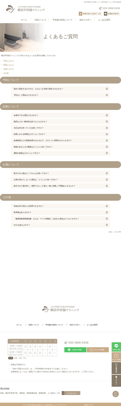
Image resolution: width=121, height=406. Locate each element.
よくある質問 (104, 20)
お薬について (8, 69)
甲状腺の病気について (62, 20)
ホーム (24, 20)
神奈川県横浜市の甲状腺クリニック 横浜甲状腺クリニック (42, 404)
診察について (8, 65)
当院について (40, 20)
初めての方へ (85, 20)
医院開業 (86, 404)
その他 (6, 73)
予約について (8, 61)
